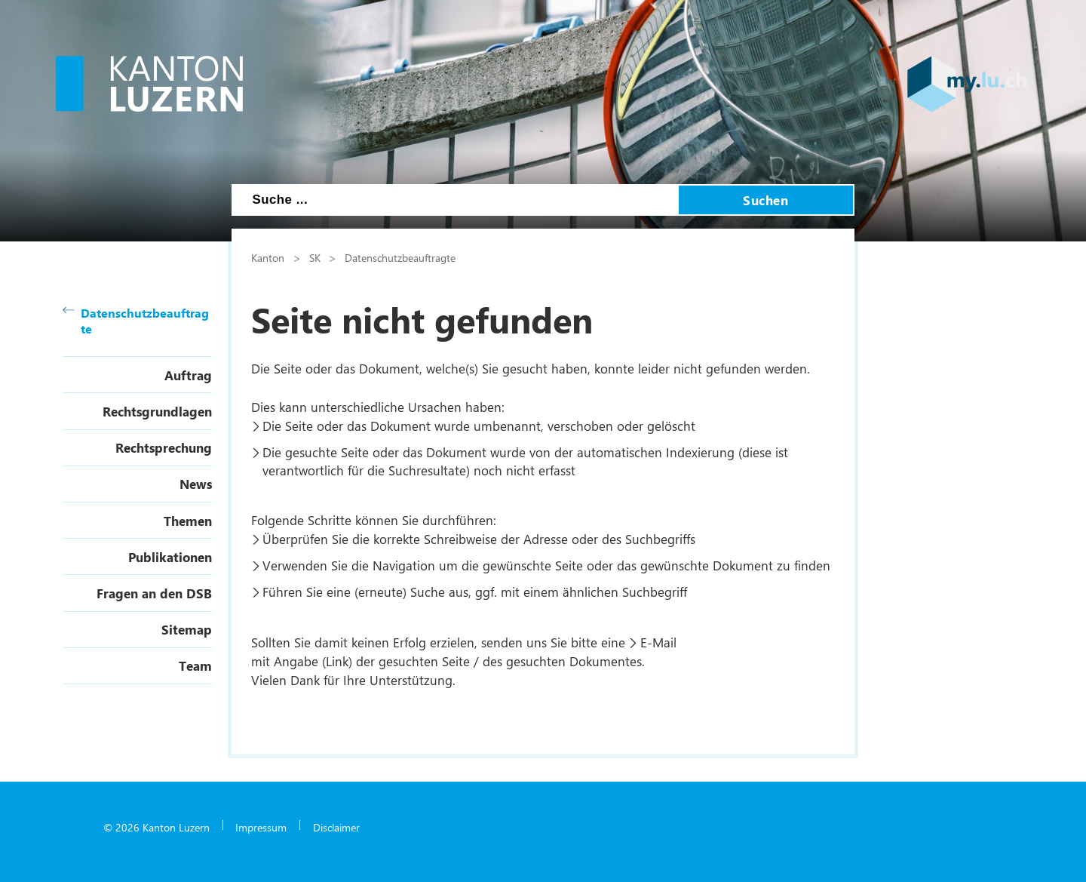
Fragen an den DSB (154, 593)
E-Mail (658, 642)
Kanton (267, 257)
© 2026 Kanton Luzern (156, 827)
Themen (188, 520)
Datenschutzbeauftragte (136, 321)
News (195, 483)
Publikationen (170, 557)
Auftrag (188, 375)
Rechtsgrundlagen (157, 411)
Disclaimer (336, 827)
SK (315, 257)
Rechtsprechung (163, 447)
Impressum (261, 827)
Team (195, 665)
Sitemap (186, 629)
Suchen (765, 200)
